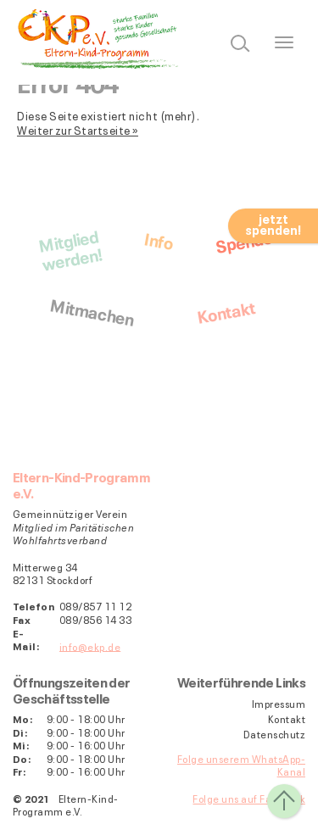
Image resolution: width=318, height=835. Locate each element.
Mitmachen (92, 310)
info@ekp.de (89, 645)
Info (159, 239)
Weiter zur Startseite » (77, 129)
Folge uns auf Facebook (248, 798)
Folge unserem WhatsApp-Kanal (241, 765)
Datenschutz (274, 734)
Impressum (278, 704)
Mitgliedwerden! (69, 249)
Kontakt (225, 310)
